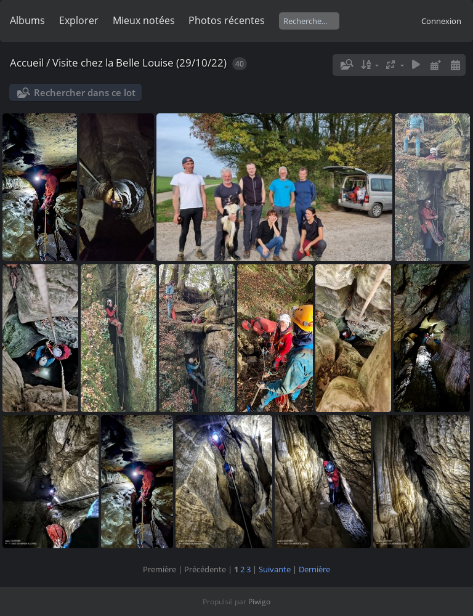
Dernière (314, 569)
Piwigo (259, 601)
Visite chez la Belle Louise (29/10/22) (139, 62)
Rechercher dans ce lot (84, 92)
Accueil (27, 62)
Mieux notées (144, 20)
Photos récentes (226, 20)
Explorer (79, 20)
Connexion (441, 20)
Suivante (275, 569)
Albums (27, 20)
